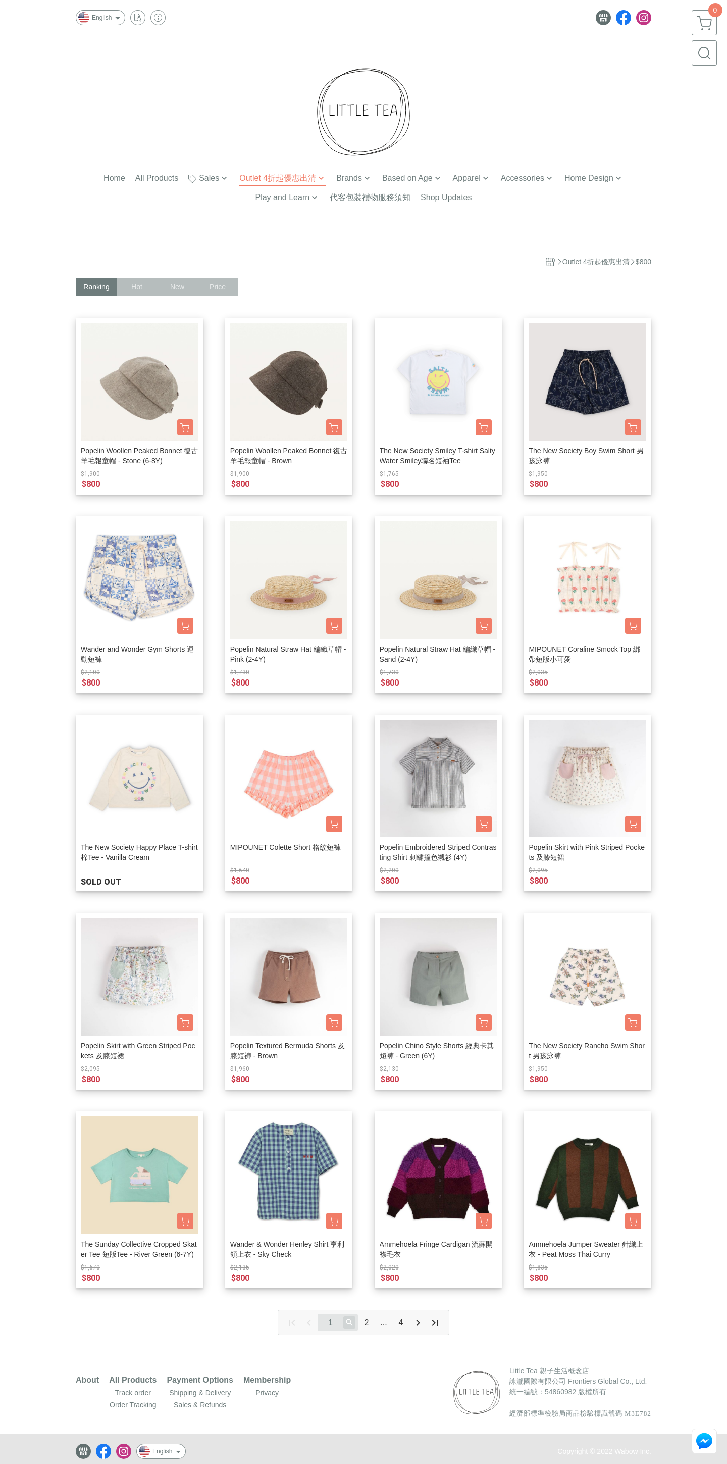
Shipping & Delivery (200, 1392)
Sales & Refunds (200, 1404)
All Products (133, 1380)
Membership (267, 1380)
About (87, 1380)
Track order (133, 1392)
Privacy (267, 1392)
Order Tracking (133, 1404)
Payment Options (200, 1380)
